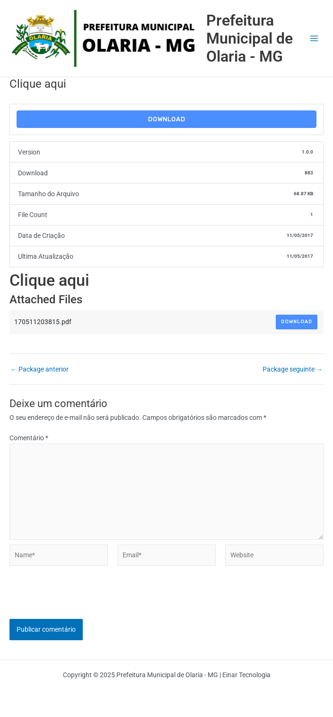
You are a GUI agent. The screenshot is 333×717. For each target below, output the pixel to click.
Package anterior (39, 369)
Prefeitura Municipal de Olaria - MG (249, 38)
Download (166, 119)
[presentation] (81, 600)
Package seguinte (293, 369)
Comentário (28, 438)
